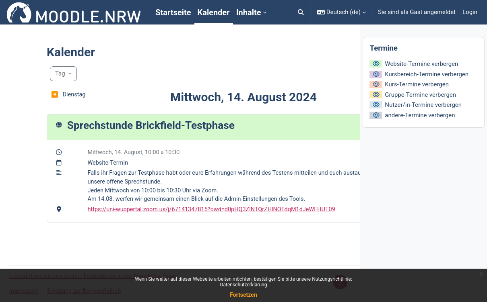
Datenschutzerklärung (243, 285)
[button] (300, 12)
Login (469, 12)
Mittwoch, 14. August (91, 152)
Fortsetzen (243, 295)
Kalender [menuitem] (214, 12)
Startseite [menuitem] (173, 12)
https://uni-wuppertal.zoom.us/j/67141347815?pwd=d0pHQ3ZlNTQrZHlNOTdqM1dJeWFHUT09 (191, 211)
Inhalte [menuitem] (248, 12)
